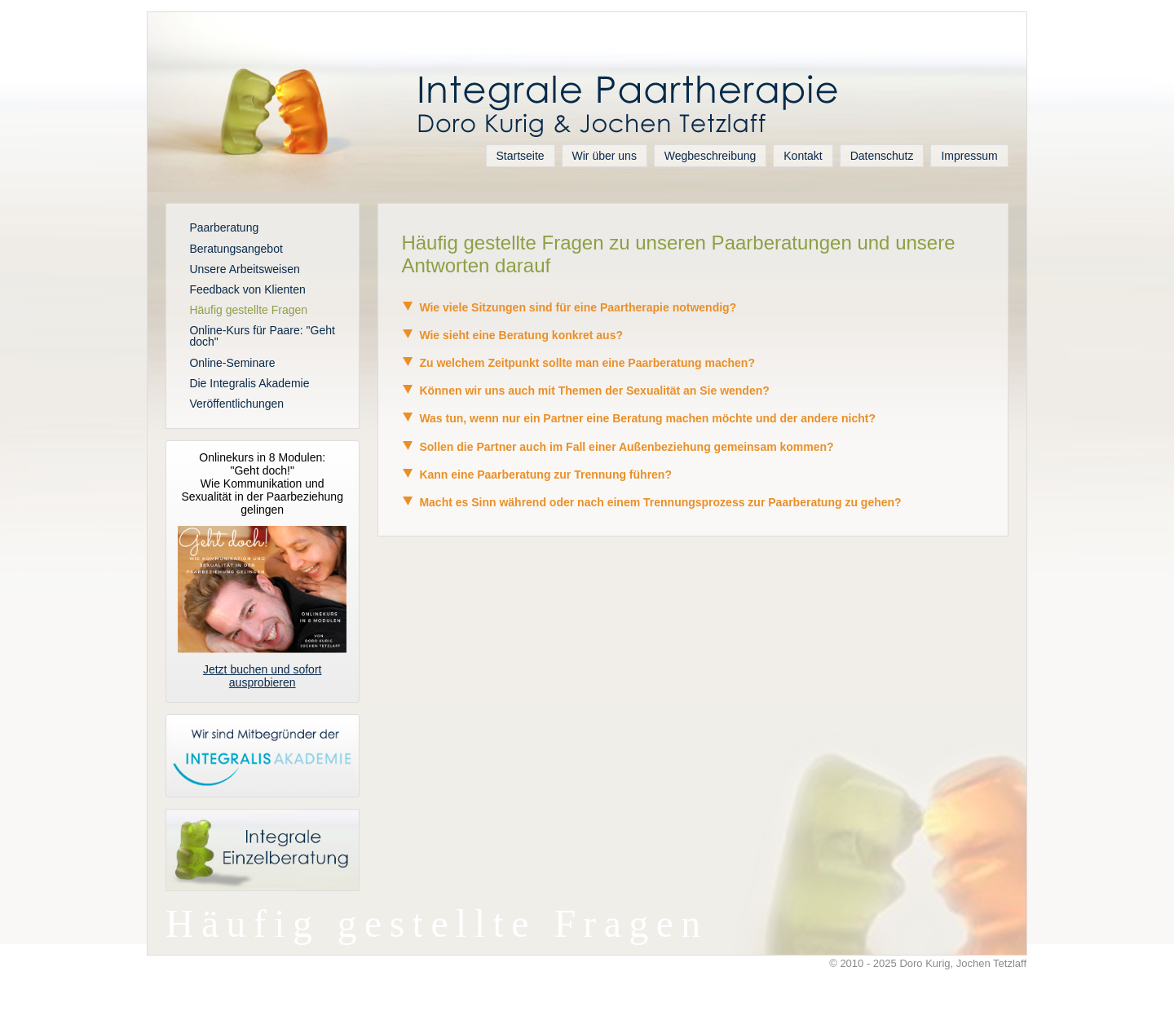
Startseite (521, 155)
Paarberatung (223, 227)
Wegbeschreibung (710, 155)
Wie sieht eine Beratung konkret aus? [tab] (512, 335)
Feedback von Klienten (247, 289)
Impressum (969, 155)
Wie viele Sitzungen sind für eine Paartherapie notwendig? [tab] (568, 307)
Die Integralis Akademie (249, 383)
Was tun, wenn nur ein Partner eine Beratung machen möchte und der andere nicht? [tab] (638, 418)
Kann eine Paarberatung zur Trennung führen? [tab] (536, 474)
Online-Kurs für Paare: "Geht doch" (262, 336)
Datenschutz (882, 155)
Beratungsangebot (235, 248)
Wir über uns (604, 155)
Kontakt (802, 155)
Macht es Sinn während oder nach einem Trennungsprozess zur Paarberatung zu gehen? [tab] (651, 502)
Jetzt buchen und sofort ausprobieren (262, 676)
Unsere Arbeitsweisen (244, 269)
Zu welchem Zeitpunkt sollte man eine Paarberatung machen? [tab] (578, 362)
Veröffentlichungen (236, 403)
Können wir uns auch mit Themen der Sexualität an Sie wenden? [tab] (585, 390)
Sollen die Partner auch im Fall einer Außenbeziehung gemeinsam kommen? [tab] (617, 446)
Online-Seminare (232, 362)
